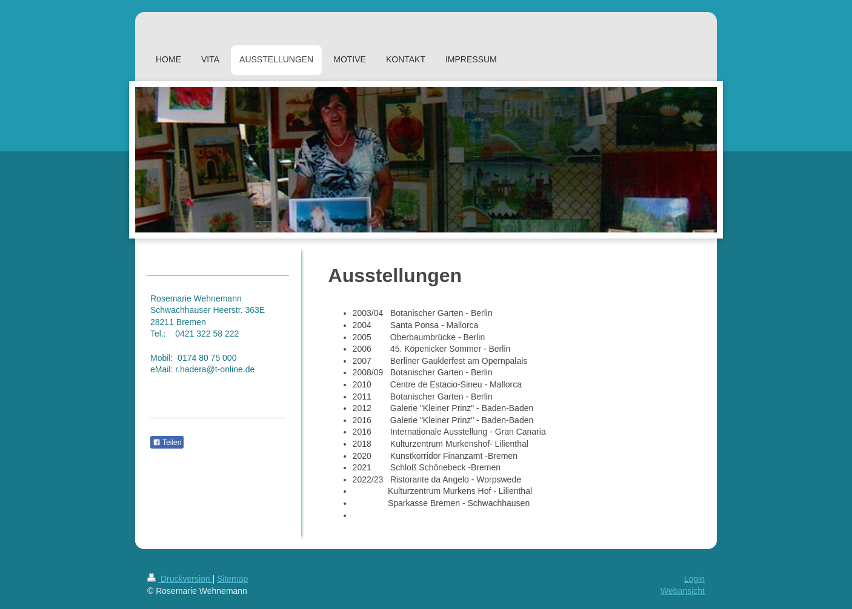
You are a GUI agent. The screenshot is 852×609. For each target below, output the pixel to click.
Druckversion (179, 579)
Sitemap (232, 579)
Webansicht (683, 591)
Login (694, 579)
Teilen (167, 442)
